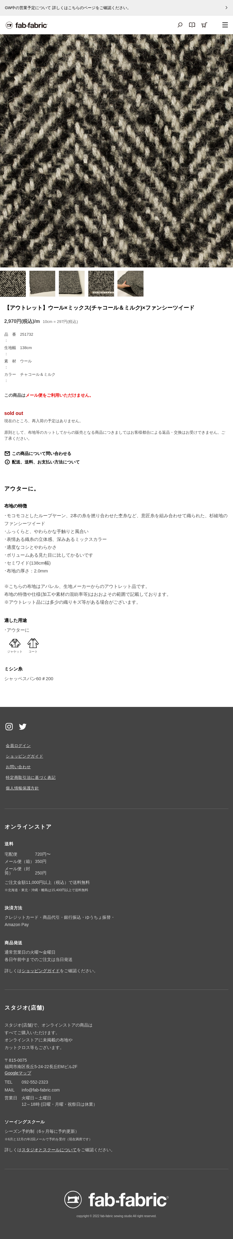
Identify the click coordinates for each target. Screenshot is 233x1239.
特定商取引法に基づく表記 (31, 777)
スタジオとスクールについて (49, 1149)
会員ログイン (18, 745)
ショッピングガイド (24, 756)
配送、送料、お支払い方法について (46, 462)
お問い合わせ (18, 767)
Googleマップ (18, 1073)
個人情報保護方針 (22, 788)
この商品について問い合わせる (41, 453)
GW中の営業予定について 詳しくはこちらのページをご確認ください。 (68, 7)
